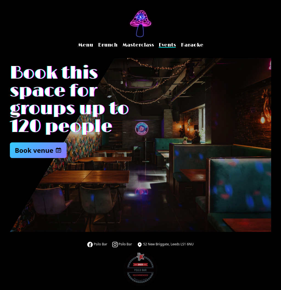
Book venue (38, 150)
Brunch (107, 45)
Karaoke (192, 45)
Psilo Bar (97, 244)
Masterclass (138, 45)
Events (167, 45)
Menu (85, 45)
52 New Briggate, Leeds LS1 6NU (165, 244)
